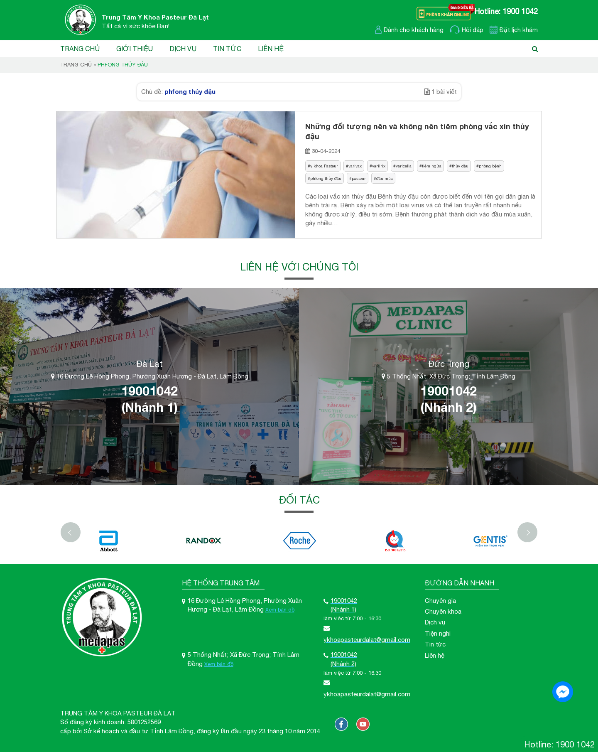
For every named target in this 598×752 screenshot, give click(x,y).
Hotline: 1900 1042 (506, 11)
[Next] (527, 532)
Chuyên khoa (443, 611)
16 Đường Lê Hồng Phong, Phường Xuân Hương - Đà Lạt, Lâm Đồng (149, 376)
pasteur (359, 178)
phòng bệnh (490, 165)
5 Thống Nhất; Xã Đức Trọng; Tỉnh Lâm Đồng (448, 376)
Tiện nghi (438, 633)
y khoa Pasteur (324, 165)
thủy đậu (460, 165)
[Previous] (70, 532)
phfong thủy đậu (325, 178)
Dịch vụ (182, 48)
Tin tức (227, 48)
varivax (355, 165)
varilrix (378, 165)
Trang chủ (80, 48)
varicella (404, 165)
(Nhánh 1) (149, 407)
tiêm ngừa (431, 165)
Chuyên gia (440, 600)
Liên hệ (271, 48)
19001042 (149, 390)
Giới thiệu (134, 48)
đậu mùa (384, 178)
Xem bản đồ (279, 610)
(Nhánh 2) (448, 407)
